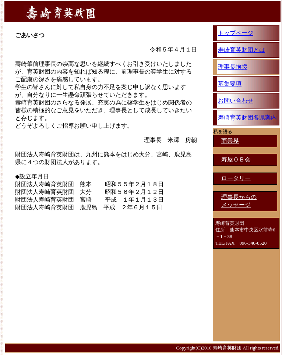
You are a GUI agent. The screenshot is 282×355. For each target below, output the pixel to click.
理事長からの (239, 197)
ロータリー (236, 178)
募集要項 (230, 84)
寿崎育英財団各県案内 (247, 117)
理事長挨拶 (232, 67)
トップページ (235, 33)
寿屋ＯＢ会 (236, 159)
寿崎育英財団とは (241, 50)
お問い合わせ (235, 100)
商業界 (230, 141)
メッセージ (236, 205)
